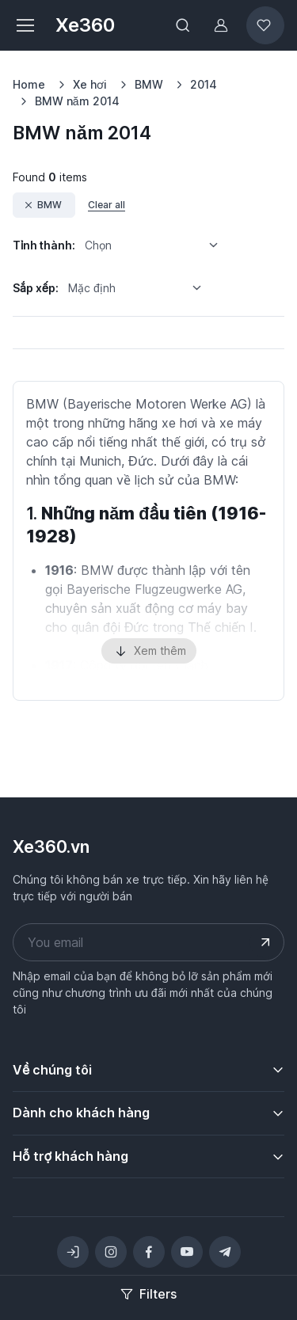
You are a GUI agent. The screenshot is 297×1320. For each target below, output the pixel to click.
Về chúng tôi (52, 1070)
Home (29, 84)
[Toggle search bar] (183, 25)
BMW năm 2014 (77, 101)
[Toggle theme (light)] (73, 1252)
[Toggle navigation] (24, 25)
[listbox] (157, 245)
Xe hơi (90, 84)
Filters (148, 1294)
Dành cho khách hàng (81, 1112)
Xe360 (85, 24)
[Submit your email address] (265, 942)
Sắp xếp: (36, 288)
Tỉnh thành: (44, 245)
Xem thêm (148, 651)
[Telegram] (225, 1252)
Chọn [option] (98, 245)
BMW (149, 84)
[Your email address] (148, 942)
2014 (203, 84)
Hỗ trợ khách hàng (70, 1156)
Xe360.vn (51, 846)
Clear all (106, 205)
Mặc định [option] (92, 288)
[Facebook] (149, 1252)
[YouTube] (187, 1252)
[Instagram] (111, 1252)
